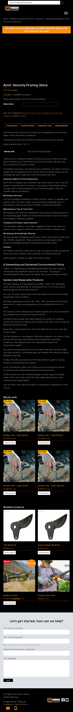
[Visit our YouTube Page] (67, 701)
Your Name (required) (13, 628)
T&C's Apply (44, 31)
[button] (8, 709)
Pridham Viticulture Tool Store (22, 19)
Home (5, 19)
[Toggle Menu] (66, 13)
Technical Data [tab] (27, 126)
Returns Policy (21, 704)
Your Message (9, 658)
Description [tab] (12, 126)
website (6, 388)
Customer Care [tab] (45, 126)
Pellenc (22, 116)
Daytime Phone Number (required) (19, 649)
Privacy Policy (9, 701)
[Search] (62, 3)
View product (10, 443)
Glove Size (8, 104)
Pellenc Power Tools (32, 113)
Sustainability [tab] (61, 126)
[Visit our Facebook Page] (63, 701)
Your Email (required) (13, 637)
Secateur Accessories (54, 19)
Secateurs (40, 19)
